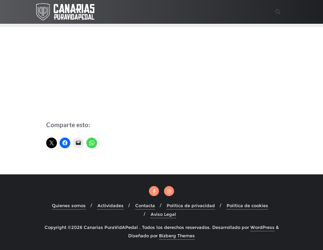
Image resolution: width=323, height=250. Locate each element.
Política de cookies (247, 205)
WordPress (262, 227)
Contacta (145, 205)
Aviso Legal (163, 214)
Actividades (110, 205)
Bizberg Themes (177, 235)
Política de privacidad (191, 205)
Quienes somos (69, 205)
